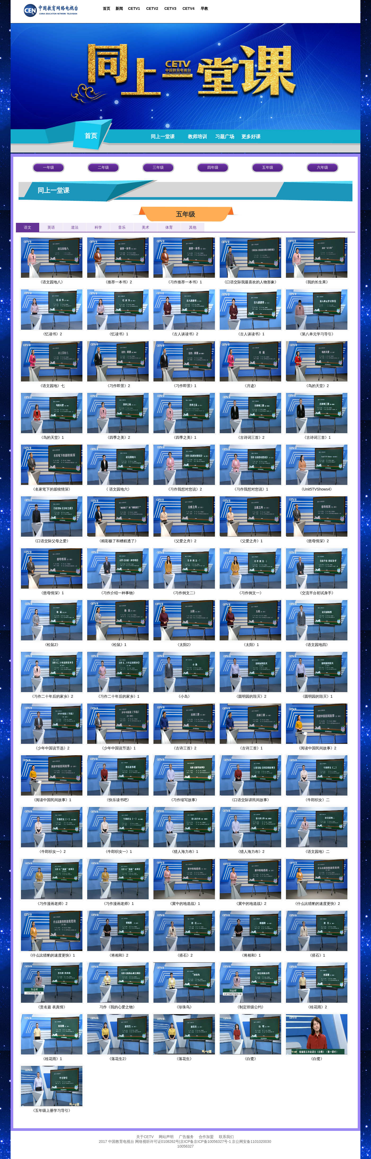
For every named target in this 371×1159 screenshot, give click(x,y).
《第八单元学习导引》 (316, 334)
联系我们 (226, 1137)
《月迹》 (250, 386)
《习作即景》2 (118, 386)
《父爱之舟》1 (250, 541)
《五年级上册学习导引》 (51, 1110)
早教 (204, 8)
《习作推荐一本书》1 (184, 282)
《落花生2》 (118, 1059)
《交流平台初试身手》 (316, 593)
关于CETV (146, 1137)
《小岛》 (184, 696)
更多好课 (252, 136)
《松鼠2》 (51, 645)
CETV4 (190, 8)
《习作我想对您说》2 (184, 489)
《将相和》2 (118, 955)
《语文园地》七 (52, 386)
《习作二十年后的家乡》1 (117, 696)
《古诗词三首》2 (250, 437)
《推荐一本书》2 (118, 282)
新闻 (120, 8)
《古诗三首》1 (250, 748)
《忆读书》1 (118, 334)
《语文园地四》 (317, 645)
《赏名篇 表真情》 (51, 1007)
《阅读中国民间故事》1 (51, 800)
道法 (74, 227)
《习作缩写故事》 (184, 800)
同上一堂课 (164, 136)
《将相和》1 (250, 955)
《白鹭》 (250, 1059)
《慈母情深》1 (51, 593)
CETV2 (152, 8)
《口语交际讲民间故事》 (250, 800)
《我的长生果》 (317, 282)
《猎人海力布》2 (250, 851)
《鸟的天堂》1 (51, 437)
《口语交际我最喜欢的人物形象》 (250, 282)
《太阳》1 (250, 645)
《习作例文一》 (250, 593)
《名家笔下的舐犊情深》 (51, 489)
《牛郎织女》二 (317, 800)
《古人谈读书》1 (250, 334)
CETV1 (134, 8)
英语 (51, 227)
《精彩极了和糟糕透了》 (118, 541)
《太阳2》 (184, 645)
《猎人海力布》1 (184, 851)
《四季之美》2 (118, 437)
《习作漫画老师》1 (118, 903)
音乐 (122, 227)
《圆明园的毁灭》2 (250, 696)
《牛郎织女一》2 (52, 851)
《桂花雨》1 (51, 1059)
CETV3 (170, 8)
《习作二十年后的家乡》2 (51, 696)
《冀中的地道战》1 (184, 903)
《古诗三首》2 (184, 748)
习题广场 (224, 136)
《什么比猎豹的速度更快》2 (316, 903)
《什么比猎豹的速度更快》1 (51, 955)
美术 (145, 227)
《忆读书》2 (51, 334)
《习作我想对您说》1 (250, 489)
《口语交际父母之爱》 (51, 541)
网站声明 (166, 1137)
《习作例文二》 (184, 593)
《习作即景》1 (184, 386)
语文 (27, 227)
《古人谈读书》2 (184, 334)
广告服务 (187, 1137)
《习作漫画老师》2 (52, 903)
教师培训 (195, 136)
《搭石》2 (184, 955)
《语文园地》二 (317, 851)
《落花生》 (184, 1059)
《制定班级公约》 (250, 1007)
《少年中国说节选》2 (51, 748)
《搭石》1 (316, 955)
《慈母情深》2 (316, 541)
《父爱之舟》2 (184, 541)
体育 (169, 227)
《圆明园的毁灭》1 (317, 696)
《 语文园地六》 (117, 489)
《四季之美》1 (184, 437)
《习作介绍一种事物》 (117, 593)
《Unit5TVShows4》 (317, 489)
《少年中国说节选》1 (118, 748)
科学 (98, 227)
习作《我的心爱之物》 (117, 1007)
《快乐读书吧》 (118, 800)
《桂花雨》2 (316, 1007)
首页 (106, 8)
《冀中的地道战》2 (250, 903)
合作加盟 (206, 1137)
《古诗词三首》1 (317, 437)
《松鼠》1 (117, 645)
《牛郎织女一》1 (118, 851)
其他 (192, 227)
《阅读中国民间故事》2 (316, 748)
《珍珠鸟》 (184, 1007)
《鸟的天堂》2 (316, 386)
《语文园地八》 (52, 282)
